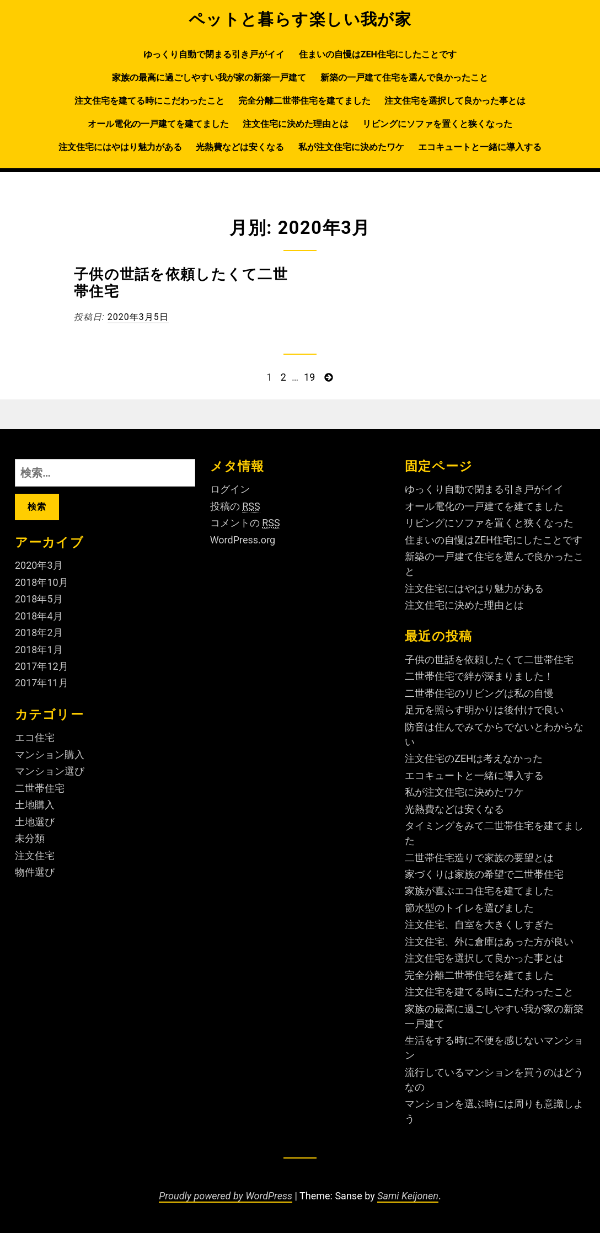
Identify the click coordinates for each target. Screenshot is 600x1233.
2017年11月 (41, 682)
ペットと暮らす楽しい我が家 (300, 19)
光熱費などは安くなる (240, 147)
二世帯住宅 (40, 788)
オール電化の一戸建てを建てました (158, 124)
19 (309, 378)
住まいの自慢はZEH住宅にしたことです (378, 54)
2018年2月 (39, 632)
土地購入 (35, 804)
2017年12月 (41, 666)
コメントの (245, 523)
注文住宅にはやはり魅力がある (120, 147)
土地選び (35, 822)
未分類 (30, 838)
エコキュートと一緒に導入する (480, 147)
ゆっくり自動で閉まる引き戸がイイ (214, 54)
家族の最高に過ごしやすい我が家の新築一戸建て (209, 77)
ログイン (230, 489)
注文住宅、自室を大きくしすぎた (479, 924)
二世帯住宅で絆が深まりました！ (479, 676)
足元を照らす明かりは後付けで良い (484, 710)
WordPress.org (243, 540)
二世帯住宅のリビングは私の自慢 (479, 693)
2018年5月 (39, 599)
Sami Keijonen (407, 1196)
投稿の (235, 506)
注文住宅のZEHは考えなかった (474, 758)
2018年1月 (39, 649)
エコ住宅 (35, 737)
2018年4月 (39, 616)
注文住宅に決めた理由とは (296, 124)
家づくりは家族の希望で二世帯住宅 (484, 874)
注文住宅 (35, 855)
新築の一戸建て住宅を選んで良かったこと (404, 77)
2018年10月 (41, 582)
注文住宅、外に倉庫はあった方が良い (489, 941)
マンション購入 (49, 754)
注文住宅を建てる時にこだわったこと (149, 100)
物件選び (35, 872)
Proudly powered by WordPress (225, 1196)
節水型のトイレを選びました (469, 908)
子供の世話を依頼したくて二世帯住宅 (489, 659)
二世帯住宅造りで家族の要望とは (479, 857)
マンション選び (49, 771)
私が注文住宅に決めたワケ (351, 147)
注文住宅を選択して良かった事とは (455, 100)
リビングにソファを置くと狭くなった (437, 124)
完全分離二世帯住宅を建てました (304, 100)
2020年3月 (39, 565)
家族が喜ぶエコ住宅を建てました (479, 890)
